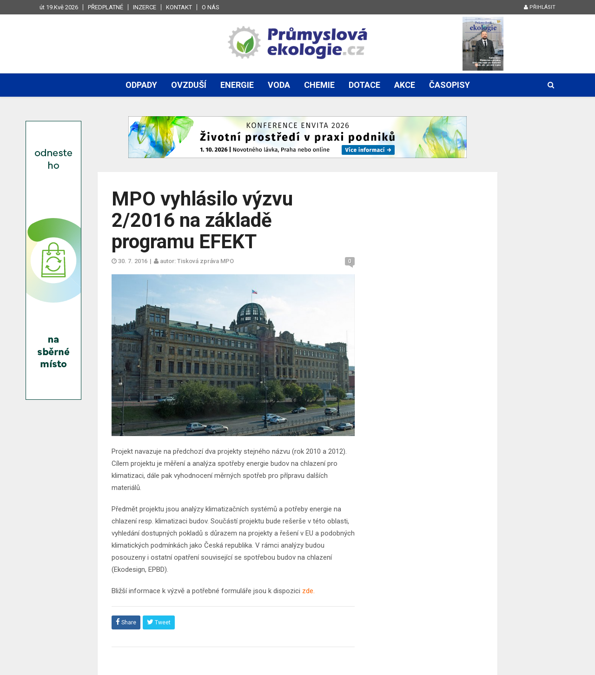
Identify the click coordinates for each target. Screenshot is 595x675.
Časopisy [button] (449, 85)
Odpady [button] (141, 85)
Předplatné (105, 7)
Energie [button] (237, 85)
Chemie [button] (319, 85)
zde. (308, 591)
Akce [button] (404, 85)
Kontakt (179, 7)
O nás (210, 7)
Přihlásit (539, 7)
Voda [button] (279, 85)
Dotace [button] (364, 85)
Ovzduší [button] (188, 85)
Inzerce (144, 7)
